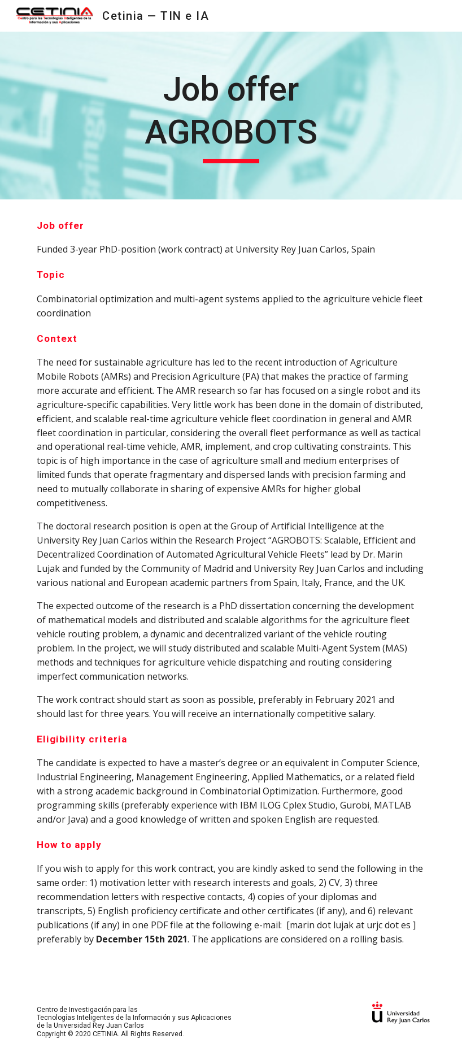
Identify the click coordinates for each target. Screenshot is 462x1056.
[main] (230, 115)
